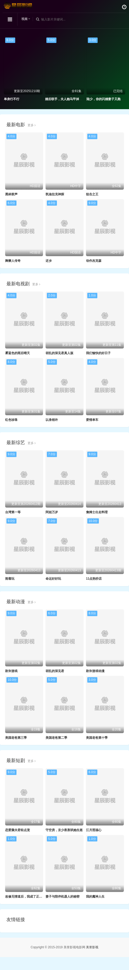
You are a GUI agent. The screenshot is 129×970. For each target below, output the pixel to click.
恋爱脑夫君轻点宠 (17, 830)
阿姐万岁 (52, 512)
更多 (32, 125)
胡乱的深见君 (55, 671)
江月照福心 (93, 830)
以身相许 (52, 420)
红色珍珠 (11, 420)
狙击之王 (92, 194)
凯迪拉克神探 (55, 194)
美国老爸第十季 (97, 738)
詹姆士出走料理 (97, 512)
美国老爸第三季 (16, 738)
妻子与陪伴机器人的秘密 (63, 896)
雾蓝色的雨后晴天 (17, 353)
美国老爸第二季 (56, 738)
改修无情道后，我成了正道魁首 (26, 896)
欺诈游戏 (11, 671)
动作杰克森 (93, 261)
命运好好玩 (53, 578)
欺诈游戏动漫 (95, 671)
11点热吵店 (94, 578)
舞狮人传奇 (13, 261)
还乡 (49, 261)
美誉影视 (92, 947)
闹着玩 (9, 578)
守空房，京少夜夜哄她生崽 (64, 830)
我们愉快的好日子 (98, 353)
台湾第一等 (13, 512)
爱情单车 (92, 420)
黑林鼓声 (11, 194)
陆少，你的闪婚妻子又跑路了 (107, 99)
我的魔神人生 (95, 896)
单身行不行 (11, 99)
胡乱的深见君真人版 (59, 353)
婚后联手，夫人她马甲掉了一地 (66, 99)
